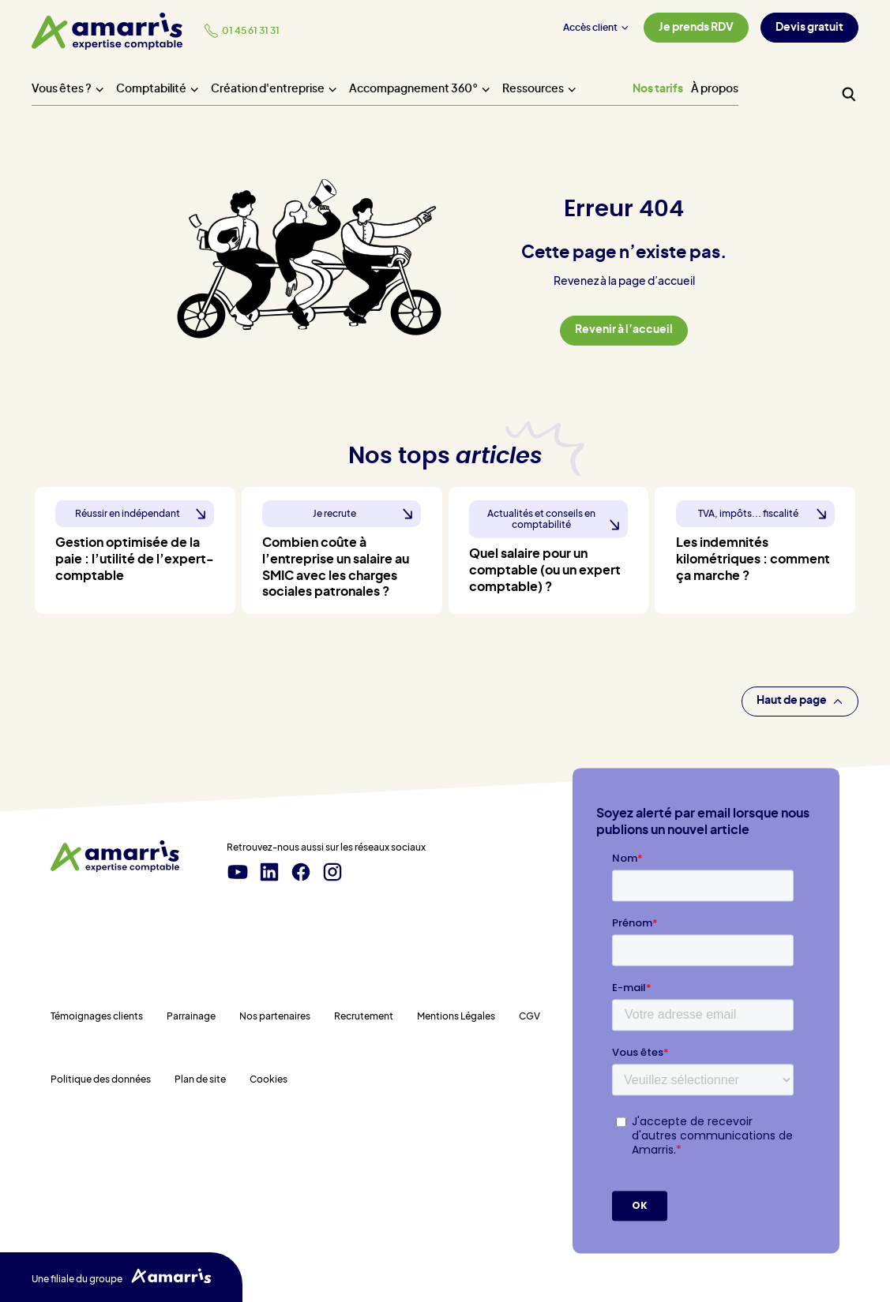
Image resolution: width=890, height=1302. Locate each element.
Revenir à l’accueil (624, 329)
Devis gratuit (809, 27)
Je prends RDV (696, 27)
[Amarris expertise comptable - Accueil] (107, 31)
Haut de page (800, 700)
